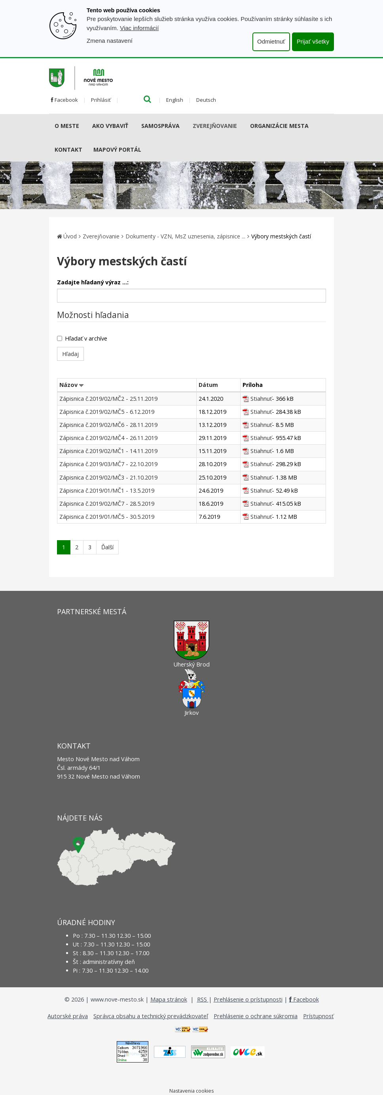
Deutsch (206, 99)
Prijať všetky (313, 41)
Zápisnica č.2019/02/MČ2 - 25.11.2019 (108, 398)
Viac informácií (139, 28)
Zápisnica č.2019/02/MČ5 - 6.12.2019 (106, 411)
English (174, 99)
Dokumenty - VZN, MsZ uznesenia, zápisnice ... (185, 236)
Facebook (64, 99)
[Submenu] (82, 126)
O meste (67, 125)
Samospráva (160, 125)
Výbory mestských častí (281, 236)
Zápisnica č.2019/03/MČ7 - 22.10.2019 (108, 464)
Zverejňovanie (215, 125)
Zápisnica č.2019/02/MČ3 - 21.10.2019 (108, 477)
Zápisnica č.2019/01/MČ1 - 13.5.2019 (106, 490)
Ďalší (107, 547)
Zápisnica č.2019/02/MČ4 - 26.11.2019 (108, 438)
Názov (68, 384)
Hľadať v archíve (82, 338)
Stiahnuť (261, 398)
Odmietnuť (271, 41)
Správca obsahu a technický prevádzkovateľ (150, 1016)
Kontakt (68, 149)
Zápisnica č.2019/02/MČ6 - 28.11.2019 (108, 424)
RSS (203, 999)
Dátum (208, 384)
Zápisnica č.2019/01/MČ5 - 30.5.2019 (106, 516)
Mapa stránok (168, 999)
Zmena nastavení (110, 40)
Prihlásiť (101, 99)
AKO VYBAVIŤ (110, 125)
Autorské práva (67, 1016)
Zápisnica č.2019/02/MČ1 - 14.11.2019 (108, 451)
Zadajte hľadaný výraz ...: (93, 282)
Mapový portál (117, 149)
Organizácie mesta (279, 125)
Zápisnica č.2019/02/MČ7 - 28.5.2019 (106, 503)
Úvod (70, 236)
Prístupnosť (318, 1016)
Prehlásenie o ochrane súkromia (256, 1016)
